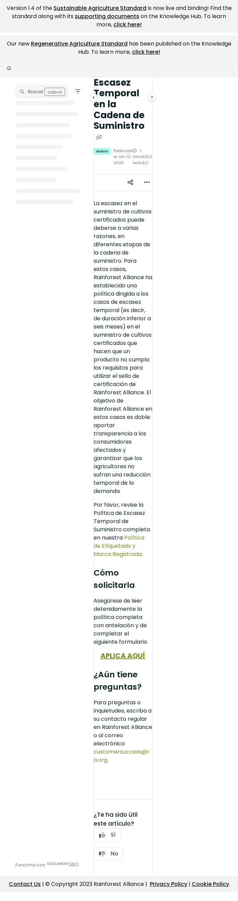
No (108, 853)
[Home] (9, 68)
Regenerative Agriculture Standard (79, 44)
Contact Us (25, 884)
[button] (41, 91)
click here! (128, 24)
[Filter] (78, 91)
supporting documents (107, 16)
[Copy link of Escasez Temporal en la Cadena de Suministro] (99, 137)
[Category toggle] (94, 97)
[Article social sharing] (130, 182)
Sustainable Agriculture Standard (99, 8)
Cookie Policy (210, 884)
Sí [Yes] (107, 834)
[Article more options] (146, 182)
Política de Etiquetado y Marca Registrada (119, 546)
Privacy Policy (168, 884)
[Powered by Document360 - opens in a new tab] (47, 864)
